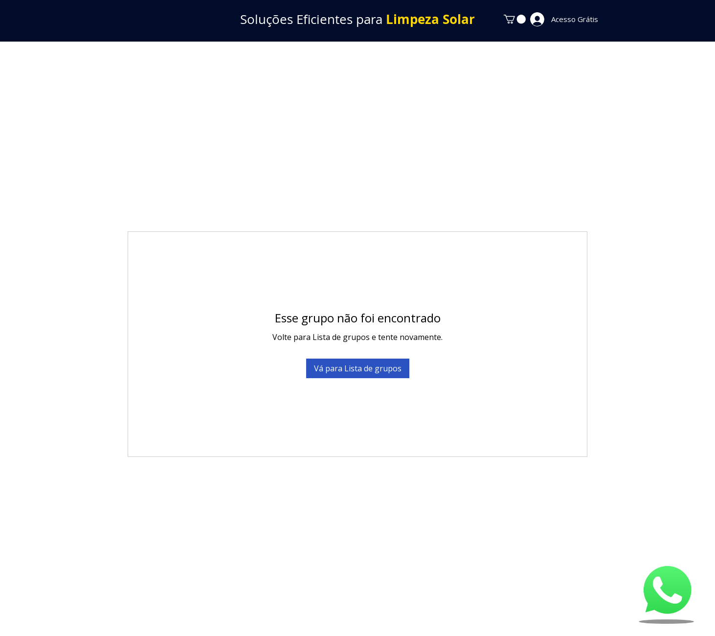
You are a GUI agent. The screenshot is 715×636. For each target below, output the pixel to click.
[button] (515, 19)
